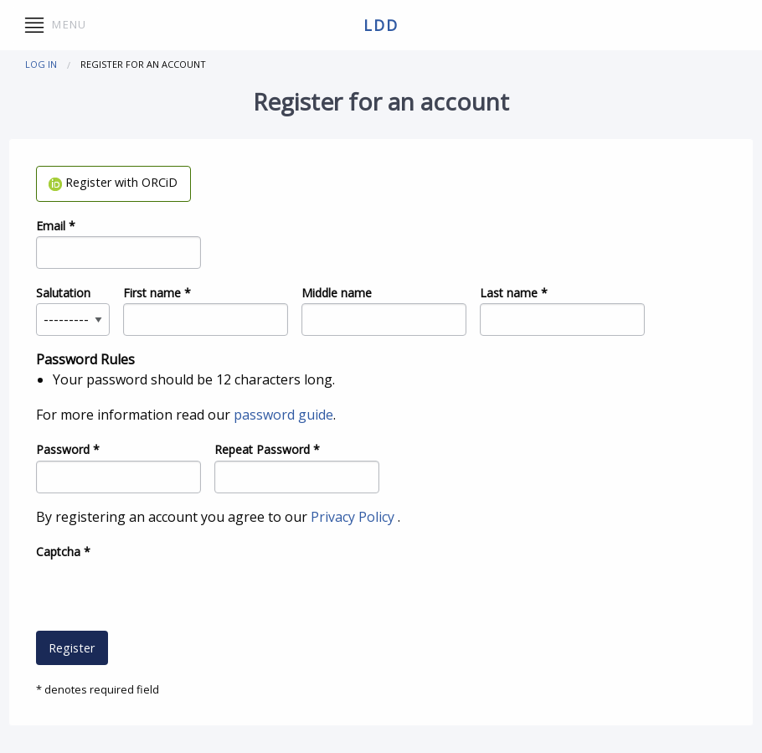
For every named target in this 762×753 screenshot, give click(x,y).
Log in (41, 64)
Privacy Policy (354, 517)
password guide (283, 414)
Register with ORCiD (113, 182)
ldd (380, 25)
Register (72, 648)
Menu (55, 25)
